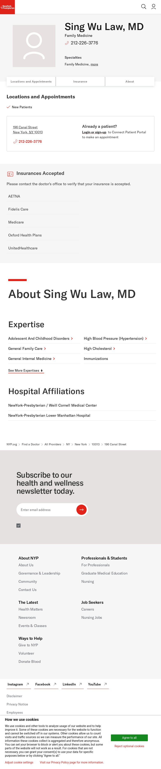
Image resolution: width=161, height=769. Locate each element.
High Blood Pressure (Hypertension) (114, 338)
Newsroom (27, 617)
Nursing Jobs (91, 617)
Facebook (46, 684)
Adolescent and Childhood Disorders (38, 338)
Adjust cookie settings (19, 762)
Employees (15, 712)
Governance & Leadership (39, 573)
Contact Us (27, 589)
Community (27, 581)
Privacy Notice (17, 704)
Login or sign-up (94, 132)
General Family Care (25, 348)
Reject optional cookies (129, 746)
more (94, 64)
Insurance (80, 81)
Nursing (87, 581)
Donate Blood (29, 661)
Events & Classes (32, 625)
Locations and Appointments (31, 81)
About (129, 81)
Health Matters (30, 609)
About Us (25, 565)
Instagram (19, 684)
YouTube (98, 684)
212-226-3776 (84, 43)
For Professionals (95, 565)
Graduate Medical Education (104, 573)
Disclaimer (14, 696)
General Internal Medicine (30, 358)
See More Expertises (23, 370)
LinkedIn (73, 684)
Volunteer (26, 653)
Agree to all (129, 737)
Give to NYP (28, 645)
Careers (87, 609)
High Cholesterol (98, 348)
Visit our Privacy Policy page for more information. (72, 762)
